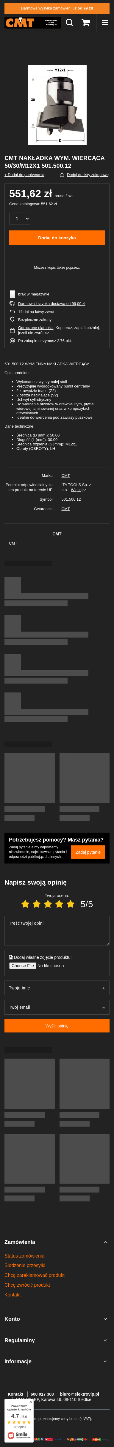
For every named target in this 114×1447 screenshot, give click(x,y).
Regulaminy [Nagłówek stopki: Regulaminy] (19, 1340)
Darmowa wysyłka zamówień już (57, 8)
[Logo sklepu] (32, 23)
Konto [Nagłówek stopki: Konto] (12, 1319)
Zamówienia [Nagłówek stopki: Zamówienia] (19, 1242)
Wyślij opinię (57, 1026)
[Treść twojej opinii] (57, 930)
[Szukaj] (69, 23)
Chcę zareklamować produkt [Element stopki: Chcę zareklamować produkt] (34, 1275)
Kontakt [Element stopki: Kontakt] (12, 1294)
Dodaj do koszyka (57, 237)
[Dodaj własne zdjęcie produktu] (48, 965)
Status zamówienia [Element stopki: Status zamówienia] (24, 1255)
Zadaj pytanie (88, 852)
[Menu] (105, 23)
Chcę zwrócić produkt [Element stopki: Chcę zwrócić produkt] (27, 1285)
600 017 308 (42, 1394)
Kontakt (16, 1394)
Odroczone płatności (36, 327)
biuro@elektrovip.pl (79, 1394)
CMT (66, 475)
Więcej (76, 490)
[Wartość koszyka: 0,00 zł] (86, 23)
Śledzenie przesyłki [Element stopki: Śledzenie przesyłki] (24, 1265)
